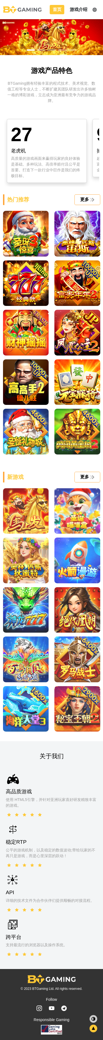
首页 (57, 9)
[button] (31, 50)
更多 (86, 199)
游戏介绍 (78, 9)
